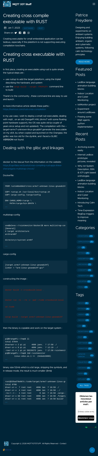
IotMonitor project (87, 105)
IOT (81, 247)
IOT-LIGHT (84, 379)
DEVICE (83, 303)
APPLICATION (86, 242)
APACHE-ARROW (86, 355)
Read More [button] (84, 62)
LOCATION (84, 281)
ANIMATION (85, 348)
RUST (82, 337)
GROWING (84, 368)
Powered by (86, 427)
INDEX (82, 374)
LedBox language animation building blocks (87, 85)
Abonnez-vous (86, 418)
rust (41, 28)
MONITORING (85, 236)
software (28, 28)
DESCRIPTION (85, 259)
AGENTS (83, 315)
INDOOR (83, 320)
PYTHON (84, 253)
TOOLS (83, 287)
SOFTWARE (85, 343)
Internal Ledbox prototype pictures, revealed (86, 158)
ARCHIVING (84, 264)
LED (82, 326)
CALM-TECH (85, 362)
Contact (63, 443)
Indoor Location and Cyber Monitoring (86, 96)
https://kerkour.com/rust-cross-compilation (24, 109)
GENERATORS (85, 276)
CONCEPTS (84, 270)
